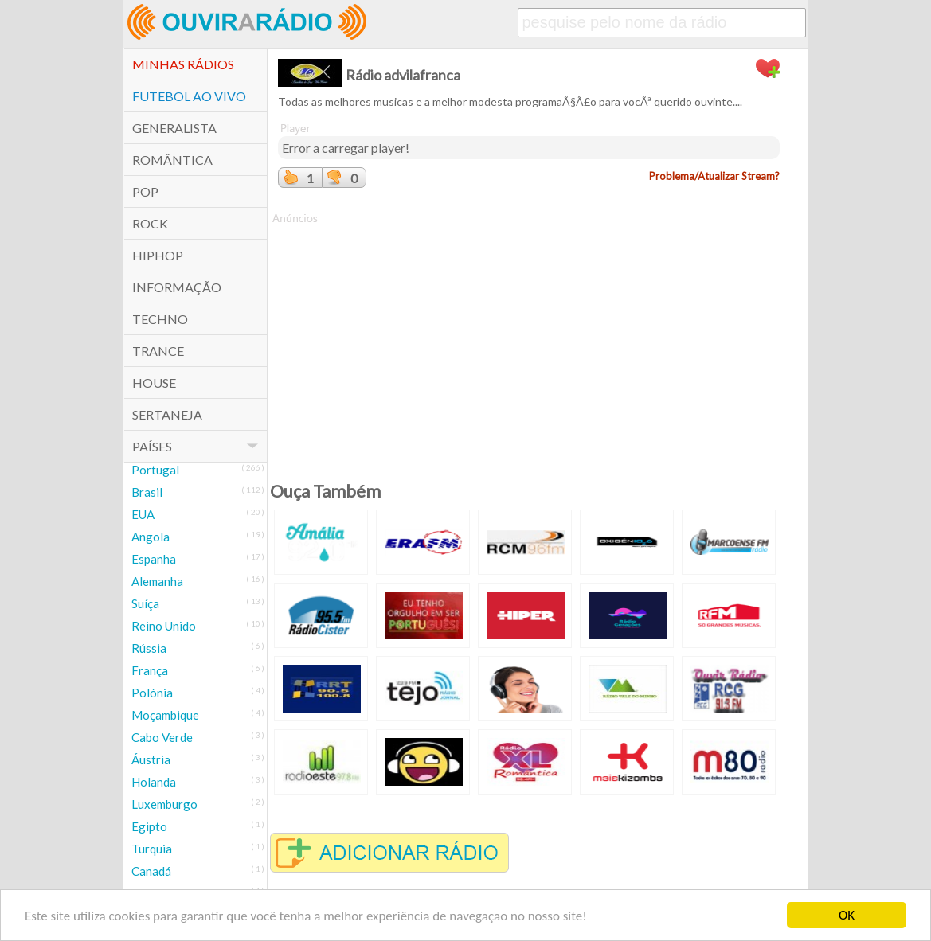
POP (145, 191)
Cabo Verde (162, 737)
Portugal (155, 470)
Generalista (174, 127)
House (154, 382)
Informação (176, 287)
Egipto (149, 826)
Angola (150, 536)
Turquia (151, 848)
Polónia (152, 692)
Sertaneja (167, 414)
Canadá (151, 871)
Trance (158, 350)
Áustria (150, 759)
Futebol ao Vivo (189, 95)
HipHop (157, 255)
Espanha (153, 559)
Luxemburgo (164, 804)
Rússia (148, 648)
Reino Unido (163, 626)
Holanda (153, 782)
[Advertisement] (529, 337)
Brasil (146, 492)
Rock (150, 223)
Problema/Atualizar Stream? (714, 176)
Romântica (172, 159)
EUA (143, 514)
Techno (160, 318)
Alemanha (157, 581)
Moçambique (165, 715)
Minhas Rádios (183, 64)
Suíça (145, 603)
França (149, 670)
